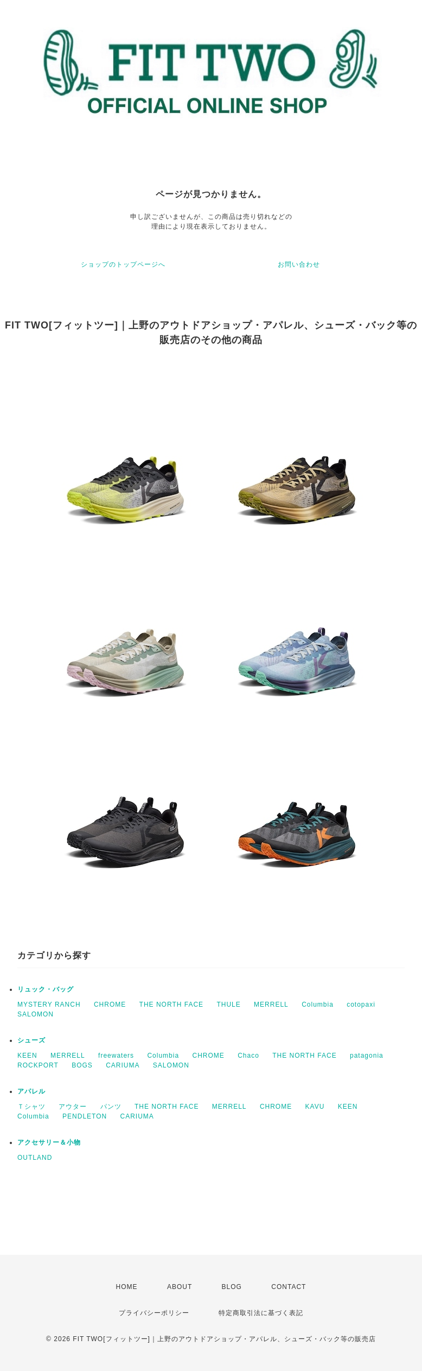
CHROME (110, 1004)
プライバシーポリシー (154, 1313)
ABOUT (179, 1287)
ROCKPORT (38, 1065)
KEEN (27, 1055)
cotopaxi (361, 1004)
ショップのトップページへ (123, 264)
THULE (228, 1004)
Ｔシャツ (31, 1106)
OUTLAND (34, 1157)
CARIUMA (122, 1065)
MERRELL (271, 1004)
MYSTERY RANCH (49, 1004)
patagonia (366, 1055)
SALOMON (35, 1014)
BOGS (82, 1065)
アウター (73, 1106)
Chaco (248, 1055)
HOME (127, 1287)
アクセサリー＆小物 (49, 1142)
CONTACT (288, 1287)
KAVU (315, 1106)
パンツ (111, 1106)
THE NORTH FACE (171, 1004)
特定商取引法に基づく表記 (261, 1313)
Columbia (318, 1004)
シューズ (31, 1040)
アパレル (31, 1091)
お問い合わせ (299, 264)
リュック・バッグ (45, 989)
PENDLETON (84, 1116)
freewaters (116, 1055)
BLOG (232, 1287)
